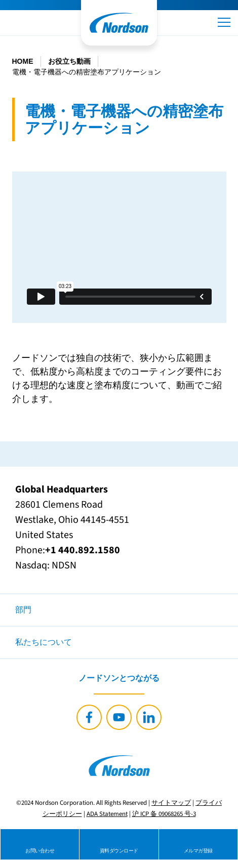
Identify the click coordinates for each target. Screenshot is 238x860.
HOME (22, 61)
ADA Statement (107, 813)
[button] (224, 22)
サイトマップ (171, 802)
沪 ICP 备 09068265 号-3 (164, 813)
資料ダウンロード (119, 850)
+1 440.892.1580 (82, 550)
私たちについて (43, 642)
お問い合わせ (39, 850)
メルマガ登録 (198, 850)
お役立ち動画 (69, 61)
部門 (23, 610)
